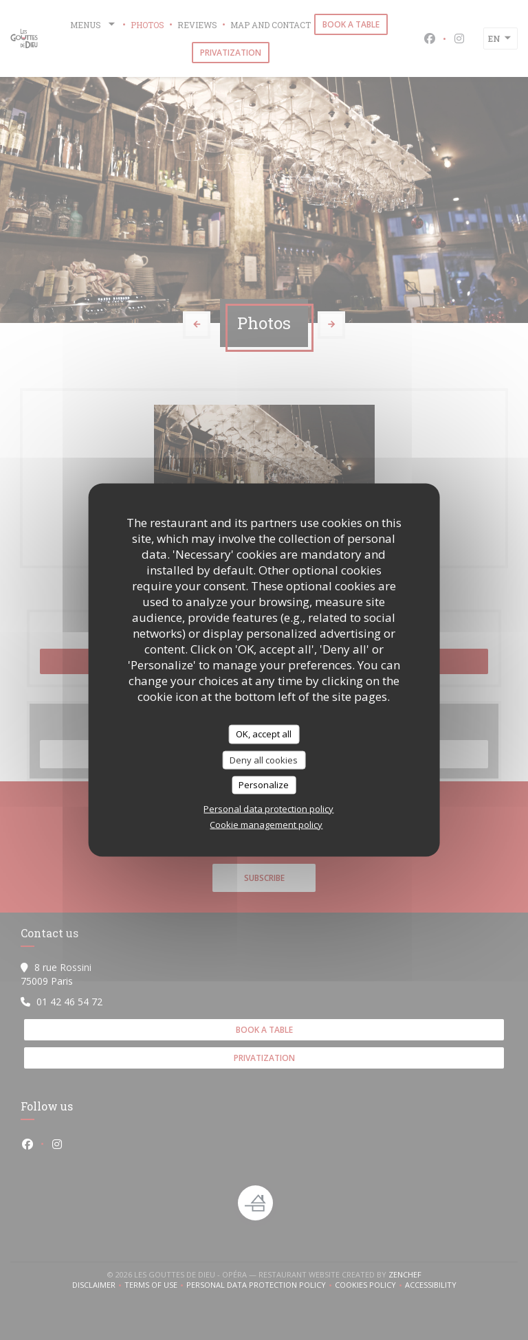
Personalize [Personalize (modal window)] (264, 785)
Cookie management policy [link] (266, 824)
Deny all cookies (264, 759)
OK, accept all (264, 734)
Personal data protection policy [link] (268, 808)
